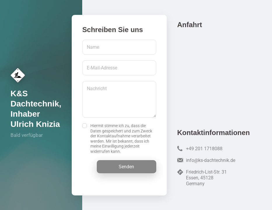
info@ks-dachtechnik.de (210, 160)
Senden (126, 166)
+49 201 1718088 (204, 148)
